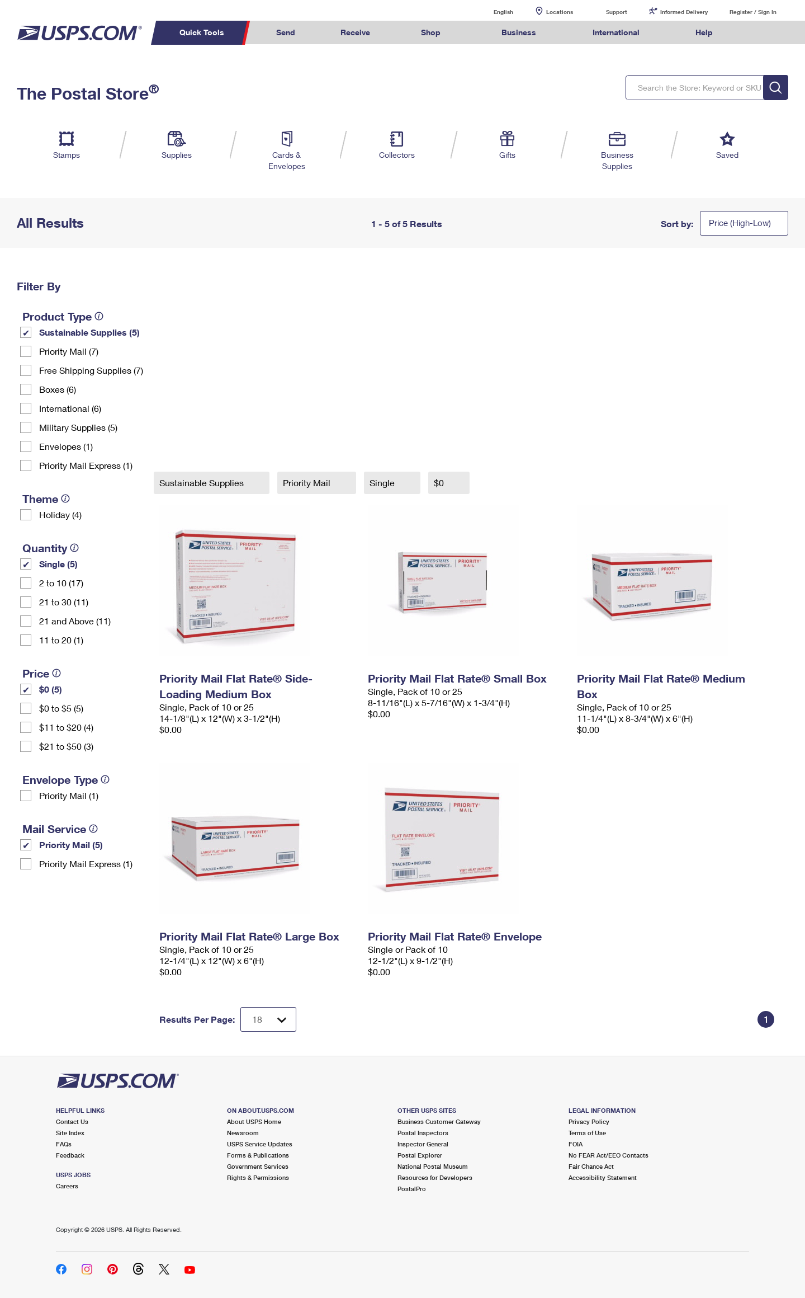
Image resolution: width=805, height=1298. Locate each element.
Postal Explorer (419, 1155)
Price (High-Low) (740, 223)
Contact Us (72, 1121)
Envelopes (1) (66, 446)
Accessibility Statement (603, 1177)
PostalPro (411, 1188)
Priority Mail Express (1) (85, 465)
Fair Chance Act (591, 1166)
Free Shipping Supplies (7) (91, 370)
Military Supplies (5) (78, 427)
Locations (559, 11)
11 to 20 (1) (61, 639)
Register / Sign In (753, 11)
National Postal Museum (432, 1166)
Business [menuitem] (518, 32)
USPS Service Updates (259, 1143)
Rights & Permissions (258, 1177)
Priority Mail (308, 482)
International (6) (70, 408)
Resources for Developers (434, 1177)
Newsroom (243, 1132)
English (492, 11)
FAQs (64, 1143)
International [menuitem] (616, 32)
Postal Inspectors (422, 1132)
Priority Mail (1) (68, 795)
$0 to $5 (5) (61, 708)
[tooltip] (98, 316)
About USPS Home (254, 1121)
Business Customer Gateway (439, 1121)
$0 (440, 482)
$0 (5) (50, 689)
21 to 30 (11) (63, 601)
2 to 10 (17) (61, 582)
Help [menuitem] (704, 32)
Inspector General (422, 1143)
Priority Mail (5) (71, 844)
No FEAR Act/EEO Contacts (608, 1155)
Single (383, 482)
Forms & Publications (258, 1155)
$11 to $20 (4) (66, 727)
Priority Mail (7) (68, 351)
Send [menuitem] (285, 32)
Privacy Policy (589, 1121)
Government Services (257, 1166)
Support (616, 11)
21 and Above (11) (75, 620)
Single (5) (58, 563)
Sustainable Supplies (202, 482)
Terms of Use (587, 1132)
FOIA (576, 1143)
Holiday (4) (60, 514)
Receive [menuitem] (355, 32)
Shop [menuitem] (431, 32)
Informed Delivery (684, 11)
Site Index (70, 1132)
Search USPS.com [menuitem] (757, 33)
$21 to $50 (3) (66, 746)
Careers (67, 1185)
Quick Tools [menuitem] (201, 32)
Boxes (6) (57, 389)
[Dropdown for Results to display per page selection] (268, 1019)
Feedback (70, 1155)
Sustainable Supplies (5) (89, 332)
